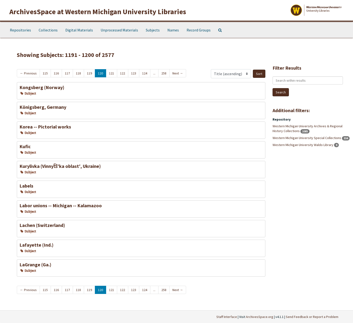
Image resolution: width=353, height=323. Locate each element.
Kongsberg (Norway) (41, 87)
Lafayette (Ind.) (36, 245)
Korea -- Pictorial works (45, 127)
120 (100, 73)
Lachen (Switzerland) (42, 225)
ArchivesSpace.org (259, 317)
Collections (48, 30)
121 (111, 73)
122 (122, 73)
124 (144, 73)
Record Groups (199, 30)
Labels (26, 186)
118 (78, 73)
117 (67, 73)
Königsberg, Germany (42, 107)
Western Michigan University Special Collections (307, 138)
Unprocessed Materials (119, 30)
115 (45, 73)
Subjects (153, 30)
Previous (28, 73)
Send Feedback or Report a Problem (312, 317)
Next (177, 73)
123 (133, 73)
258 (163, 73)
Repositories (20, 30)
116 (56, 73)
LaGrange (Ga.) (35, 265)
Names (173, 30)
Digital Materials (79, 30)
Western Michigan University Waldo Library (303, 145)
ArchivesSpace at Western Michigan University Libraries (97, 11)
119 (89, 73)
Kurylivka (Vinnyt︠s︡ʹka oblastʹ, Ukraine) (60, 166)
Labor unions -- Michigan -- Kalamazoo (60, 205)
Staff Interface (226, 317)
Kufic (25, 146)
